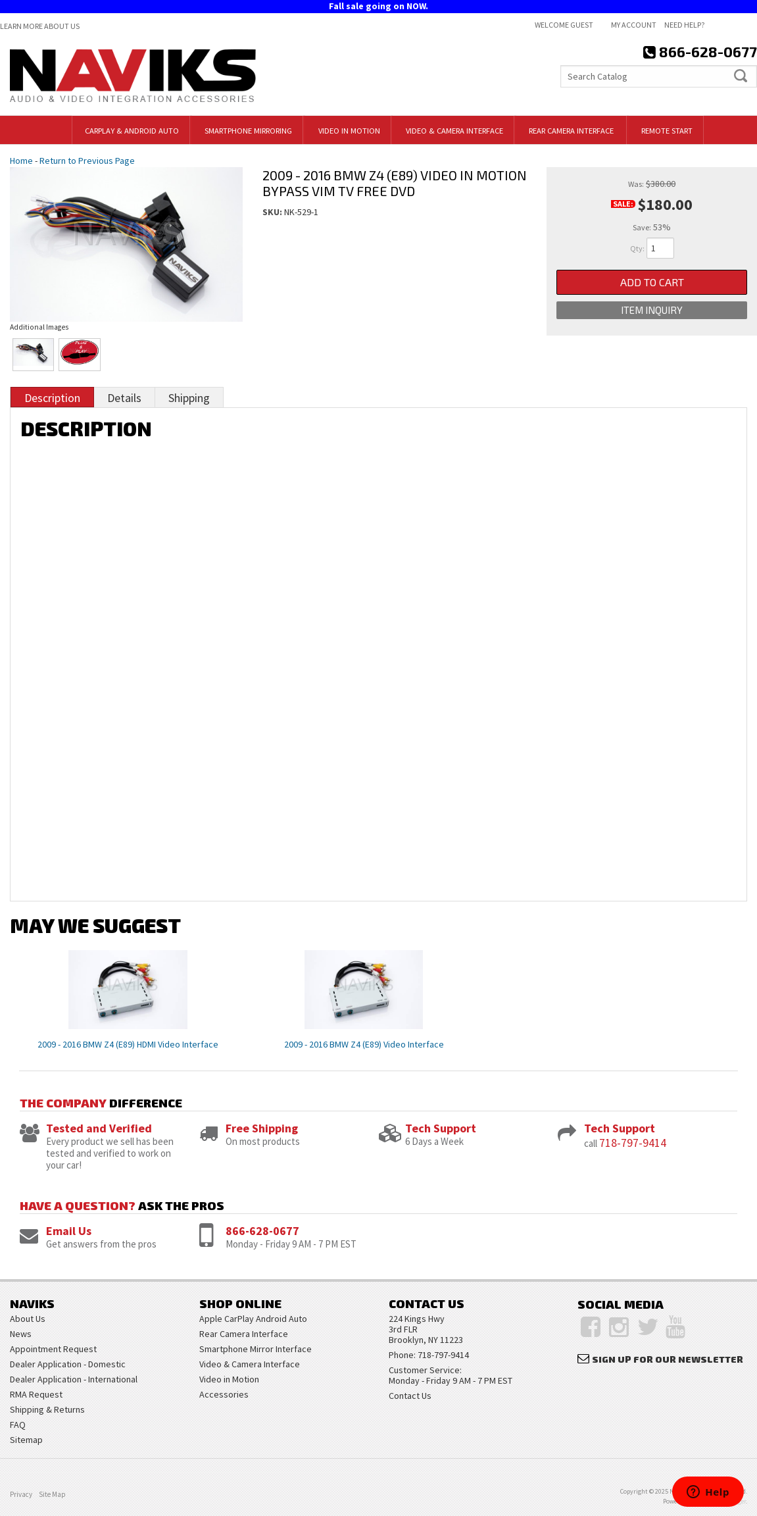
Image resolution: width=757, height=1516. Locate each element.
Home (21, 160)
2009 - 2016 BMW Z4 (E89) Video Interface (364, 1044)
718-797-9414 (632, 1142)
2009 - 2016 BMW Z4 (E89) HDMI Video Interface (127, 1044)
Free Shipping (262, 1128)
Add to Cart (652, 282)
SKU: (273, 212)
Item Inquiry (652, 310)
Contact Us (410, 1396)
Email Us (68, 1230)
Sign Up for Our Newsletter (667, 1359)
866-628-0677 (262, 1230)
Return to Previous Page (87, 160)
